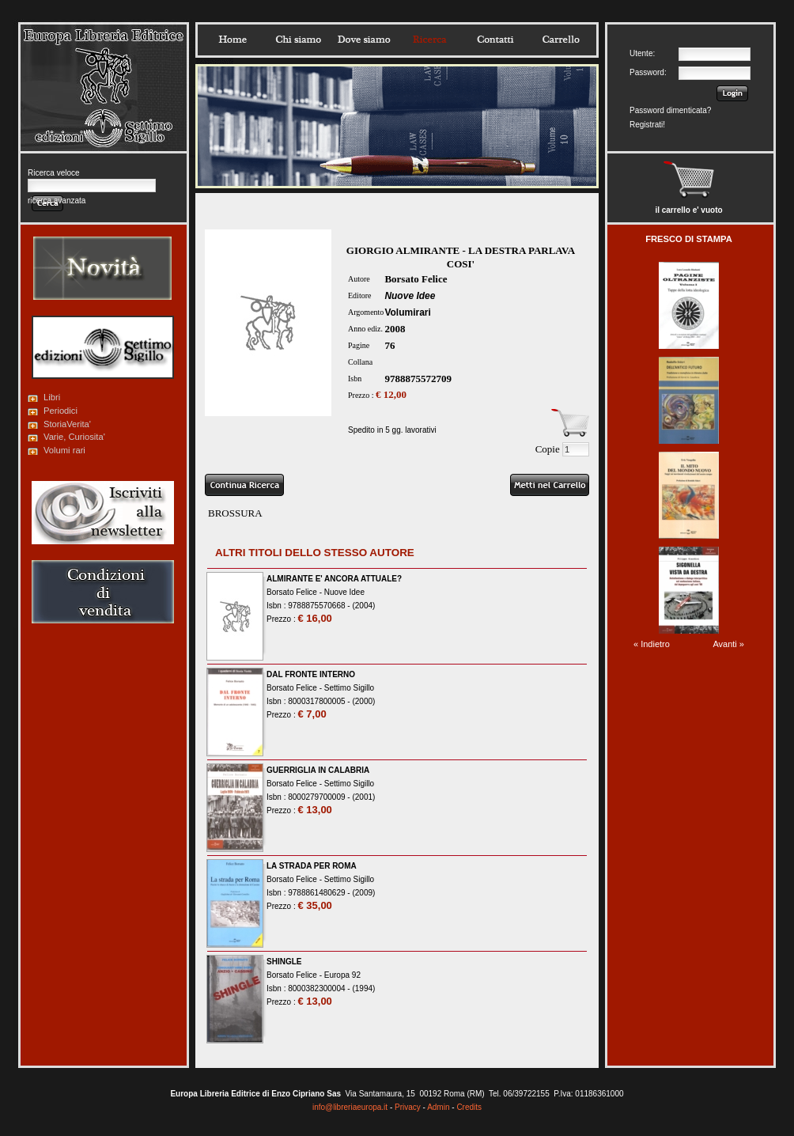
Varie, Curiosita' (74, 436)
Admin (438, 1107)
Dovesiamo (363, 39)
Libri (51, 397)
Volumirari (407, 312)
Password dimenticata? (670, 110)
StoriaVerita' (67, 424)
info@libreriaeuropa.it (350, 1107)
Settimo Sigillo (349, 687)
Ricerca (429, 39)
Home (232, 39)
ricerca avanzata (56, 200)
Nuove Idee (409, 295)
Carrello (560, 39)
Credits (469, 1107)
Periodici (60, 410)
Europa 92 (342, 975)
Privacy (408, 1107)
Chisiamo (298, 39)
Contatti (495, 39)
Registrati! (647, 124)
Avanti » (728, 644)
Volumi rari (64, 450)
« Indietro (651, 644)
